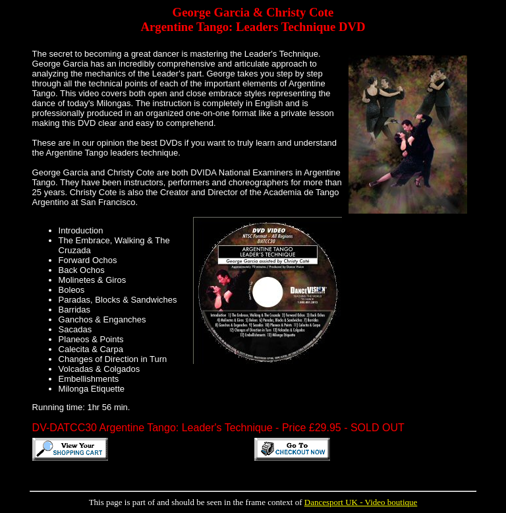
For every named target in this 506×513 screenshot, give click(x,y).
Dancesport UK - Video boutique (361, 502)
